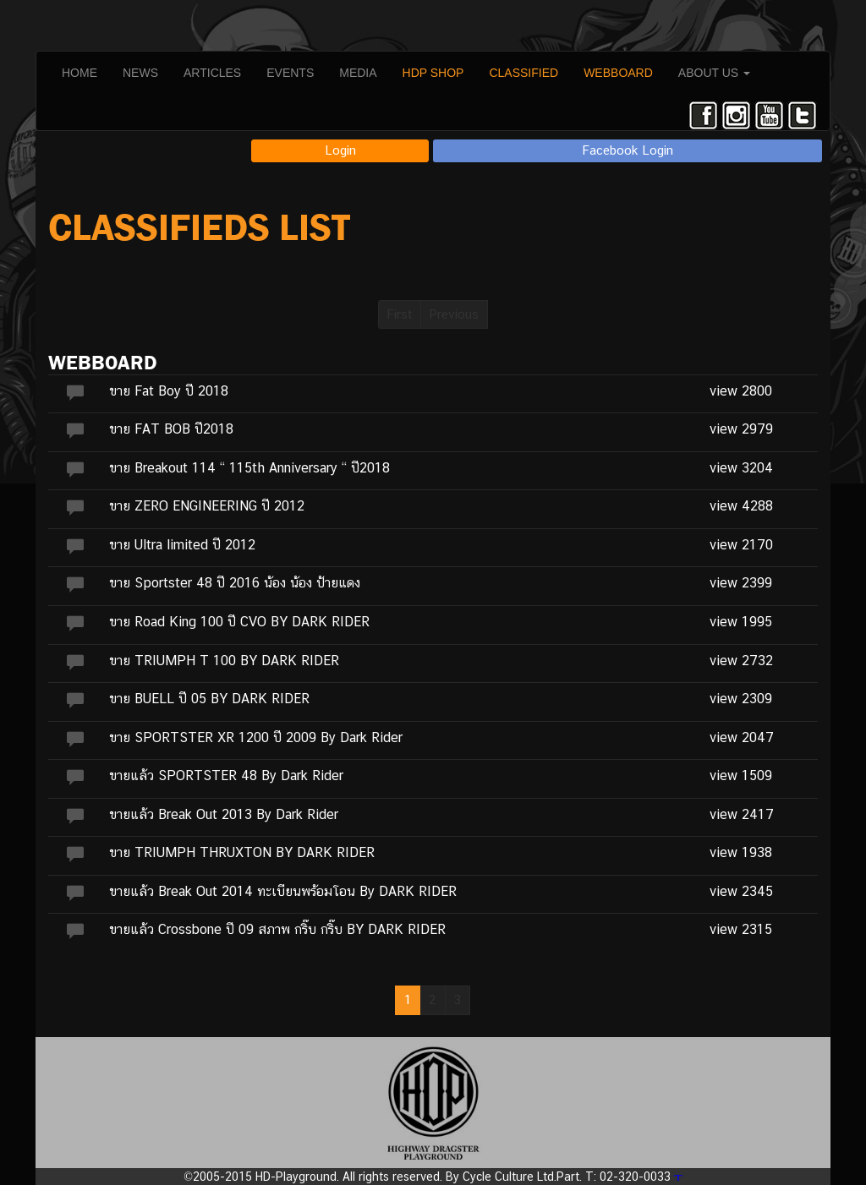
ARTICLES (212, 72)
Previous (454, 314)
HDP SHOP (433, 72)
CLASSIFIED (523, 72)
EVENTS (290, 72)
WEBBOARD (618, 72)
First (399, 314)
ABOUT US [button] (714, 72)
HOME (79, 72)
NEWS (140, 72)
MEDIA (357, 72)
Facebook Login (628, 150)
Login (340, 150)
